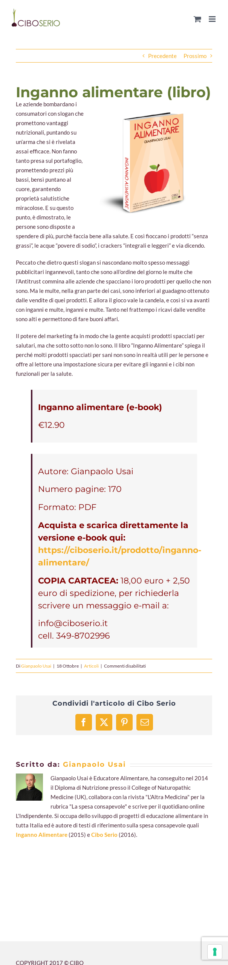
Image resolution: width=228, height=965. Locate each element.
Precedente (162, 55)
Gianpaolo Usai (36, 666)
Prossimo (195, 55)
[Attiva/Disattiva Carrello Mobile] (197, 19)
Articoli (91, 666)
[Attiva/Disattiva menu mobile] (213, 19)
